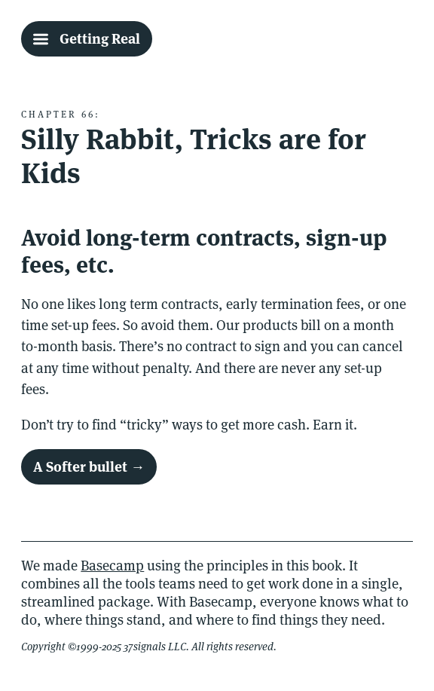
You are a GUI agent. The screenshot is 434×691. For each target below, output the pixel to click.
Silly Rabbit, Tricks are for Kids (193, 156)
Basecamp (112, 565)
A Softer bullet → (89, 466)
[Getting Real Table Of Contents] (86, 38)
